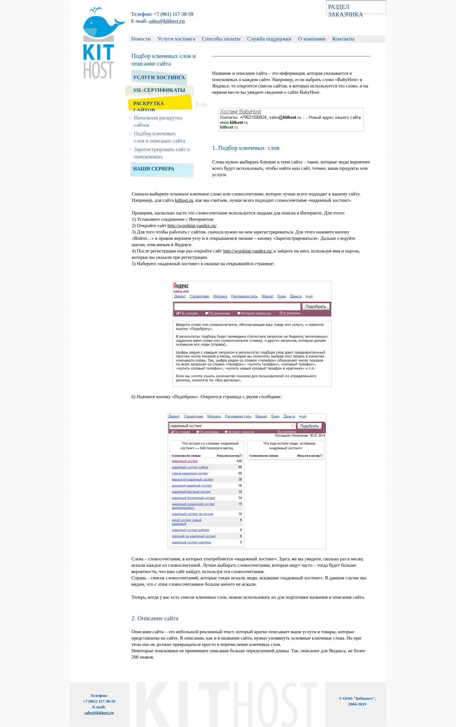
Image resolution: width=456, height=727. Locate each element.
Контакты (343, 39)
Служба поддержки (269, 39)
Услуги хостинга (177, 39)
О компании (312, 39)
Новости (141, 39)
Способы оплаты (221, 39)
